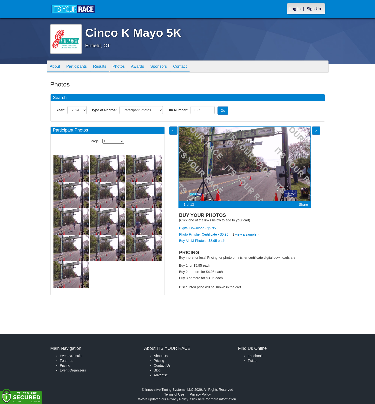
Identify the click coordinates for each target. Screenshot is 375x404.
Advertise (161, 375)
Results (104, 67)
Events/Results (71, 356)
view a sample (246, 234)
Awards (145, 67)
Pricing (65, 365)
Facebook (255, 356)
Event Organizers (73, 370)
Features (66, 361)
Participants (79, 67)
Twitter (253, 361)
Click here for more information (213, 399)
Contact (192, 67)
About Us (161, 356)
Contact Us (162, 365)
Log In (295, 9)
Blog (157, 370)
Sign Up (314, 9)
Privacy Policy (200, 394)
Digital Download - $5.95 (197, 228)
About (56, 67)
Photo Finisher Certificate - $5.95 (204, 234)
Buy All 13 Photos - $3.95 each (202, 241)
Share (303, 204)
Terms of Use (174, 394)
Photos (125, 67)
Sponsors (168, 67)
